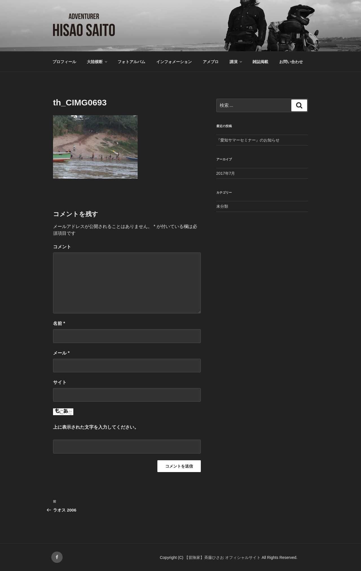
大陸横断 (97, 61)
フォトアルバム (131, 61)
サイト (60, 382)
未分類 (222, 206)
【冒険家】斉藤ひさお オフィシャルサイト (223, 557)
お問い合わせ (291, 61)
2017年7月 (225, 173)
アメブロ (211, 61)
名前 (59, 323)
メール (61, 353)
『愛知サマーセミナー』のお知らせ (247, 140)
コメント (62, 246)
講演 (236, 61)
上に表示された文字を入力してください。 (96, 427)
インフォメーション (174, 61)
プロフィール (64, 61)
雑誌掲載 (260, 61)
